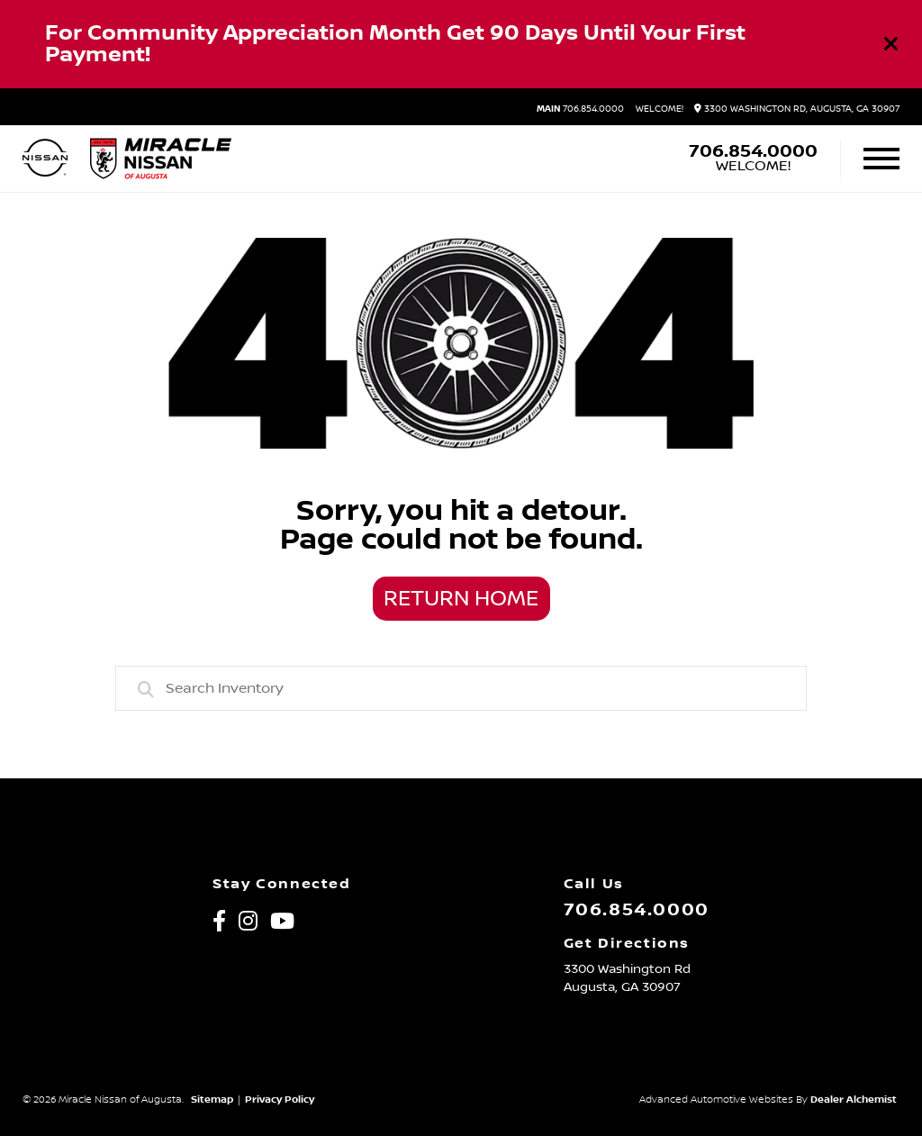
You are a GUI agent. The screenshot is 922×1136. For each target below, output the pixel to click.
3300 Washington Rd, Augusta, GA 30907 (796, 109)
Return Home (461, 599)
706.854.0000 (580, 109)
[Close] (891, 44)
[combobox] (461, 688)
